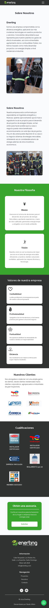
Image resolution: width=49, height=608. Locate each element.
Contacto (24, 582)
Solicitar (24, 524)
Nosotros (24, 579)
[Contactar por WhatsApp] (43, 603)
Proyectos (24, 576)
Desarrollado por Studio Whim (24, 604)
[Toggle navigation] (43, 3)
